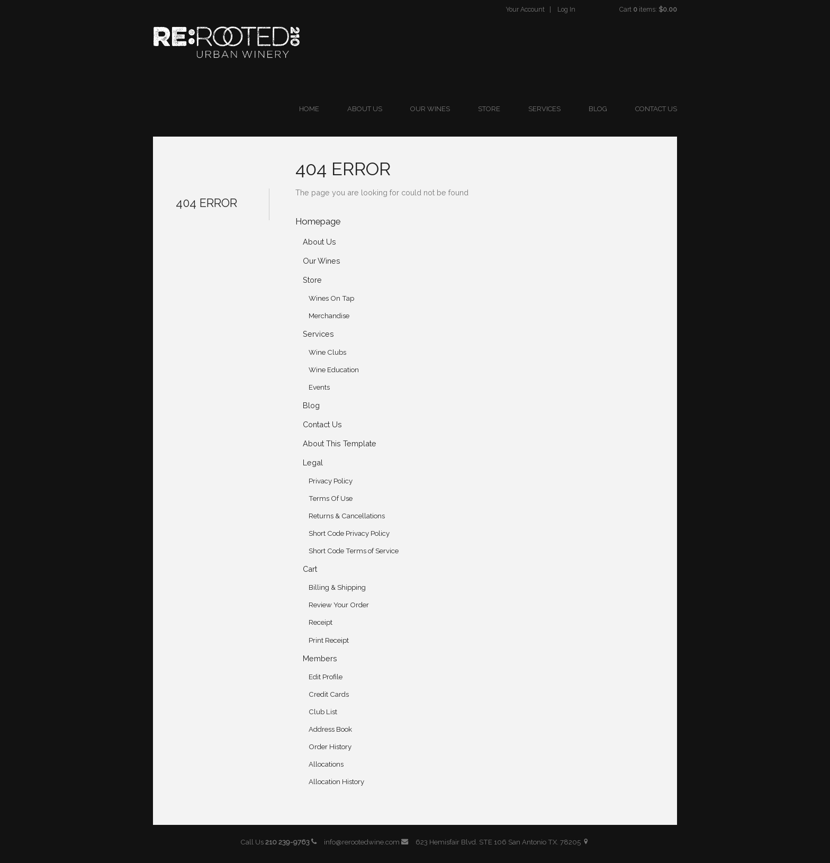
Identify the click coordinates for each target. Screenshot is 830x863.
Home (309, 109)
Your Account (525, 9)
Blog (598, 109)
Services (544, 109)
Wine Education (334, 370)
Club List (323, 712)
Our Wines (430, 109)
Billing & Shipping (337, 587)
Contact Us (656, 109)
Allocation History (336, 782)
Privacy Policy (331, 481)
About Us (364, 109)
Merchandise (329, 316)
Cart (310, 568)
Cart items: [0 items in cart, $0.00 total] (648, 9)
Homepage (317, 221)
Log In (566, 9)
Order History (330, 747)
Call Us (279, 842)
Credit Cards (329, 694)
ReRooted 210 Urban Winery (226, 42)
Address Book (330, 729)
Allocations (326, 764)
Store (489, 109)
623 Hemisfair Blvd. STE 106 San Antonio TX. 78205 (502, 842)
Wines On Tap (331, 298)
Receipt (320, 622)
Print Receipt (329, 640)
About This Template (339, 443)
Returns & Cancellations (347, 516)
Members (320, 658)
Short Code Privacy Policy (349, 533)
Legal (313, 462)
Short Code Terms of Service (354, 551)
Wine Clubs (327, 352)
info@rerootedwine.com (366, 842)
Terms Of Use (331, 498)
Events (319, 387)
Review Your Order (339, 605)
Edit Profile (325, 677)
